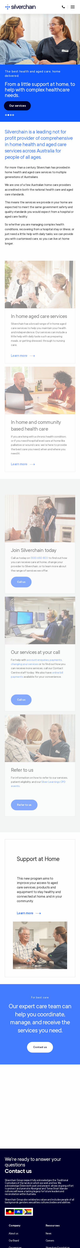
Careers (50, 1240)
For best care (40, 997)
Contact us (40, 1047)
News (48, 1233)
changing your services (24, 664)
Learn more (19, 355)
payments (56, 660)
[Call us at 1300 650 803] (63, 7)
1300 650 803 (39, 558)
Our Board (14, 1240)
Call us (21, 582)
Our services (17, 106)
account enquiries (38, 660)
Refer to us (24, 805)
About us (13, 1233)
